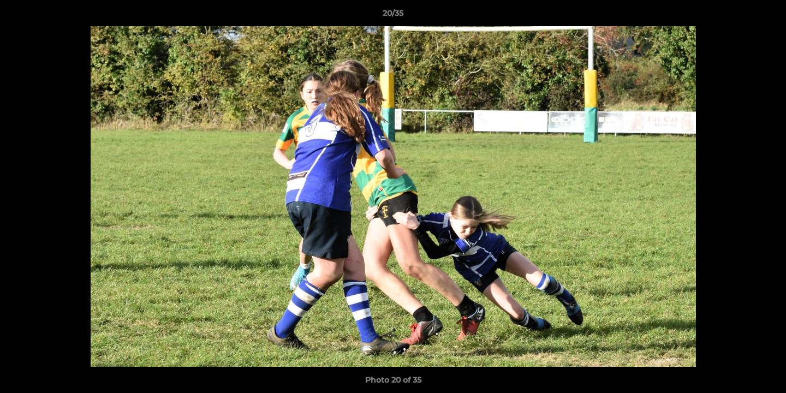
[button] (766, 16)
